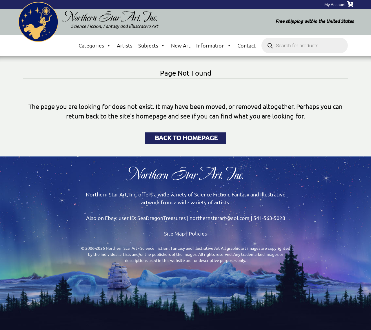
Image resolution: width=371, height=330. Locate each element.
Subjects (151, 45)
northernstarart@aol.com (220, 218)
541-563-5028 (269, 218)
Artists (124, 45)
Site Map (174, 233)
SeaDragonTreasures (161, 218)
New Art (180, 45)
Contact (246, 45)
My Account (335, 4)
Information (214, 45)
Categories (95, 45)
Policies (198, 233)
